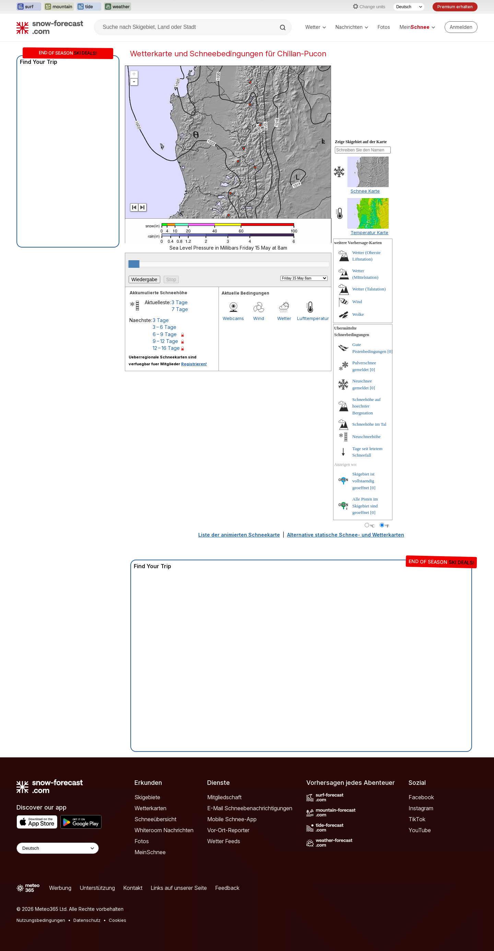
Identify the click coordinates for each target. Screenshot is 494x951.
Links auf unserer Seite (179, 887)
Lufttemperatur (309, 318)
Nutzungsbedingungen (40, 920)
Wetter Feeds (223, 841)
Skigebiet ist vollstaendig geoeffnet (363, 480)
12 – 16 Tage (166, 348)
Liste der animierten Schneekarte (239, 535)
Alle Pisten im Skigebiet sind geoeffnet (365, 505)
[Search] (283, 27)
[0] (389, 351)
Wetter (315, 27)
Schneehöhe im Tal (369, 424)
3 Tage (180, 302)
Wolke (358, 314)
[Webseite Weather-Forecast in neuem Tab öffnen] (117, 6)
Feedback (227, 887)
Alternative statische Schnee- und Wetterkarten (345, 535)
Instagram (421, 808)
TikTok (417, 819)
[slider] (133, 264)
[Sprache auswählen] (408, 7)
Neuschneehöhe (366, 436)
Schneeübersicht (155, 819)
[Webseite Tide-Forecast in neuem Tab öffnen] (89, 6)
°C (372, 526)
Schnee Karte (365, 191)
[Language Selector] (57, 848)
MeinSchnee (150, 852)
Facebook (421, 797)
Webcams (233, 318)
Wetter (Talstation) (369, 288)
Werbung (60, 887)
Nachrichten (352, 27)
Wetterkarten (150, 808)
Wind (258, 318)
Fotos (384, 27)
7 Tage (180, 309)
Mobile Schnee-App (232, 819)
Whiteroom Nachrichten (163, 830)
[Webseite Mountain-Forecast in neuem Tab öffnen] (59, 6)
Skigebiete (147, 797)
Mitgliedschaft (224, 797)
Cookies (117, 920)
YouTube (420, 830)
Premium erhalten (455, 6)
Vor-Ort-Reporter (228, 830)
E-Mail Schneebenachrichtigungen (249, 808)
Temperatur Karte (369, 232)
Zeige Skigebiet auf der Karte (361, 141)
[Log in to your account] (461, 27)
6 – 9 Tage (165, 334)
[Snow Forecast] (49, 27)
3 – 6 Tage (164, 327)
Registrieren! (194, 364)
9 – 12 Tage (165, 341)
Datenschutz (87, 920)
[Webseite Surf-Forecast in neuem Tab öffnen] (28, 6)
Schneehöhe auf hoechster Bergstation (366, 406)
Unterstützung (97, 887)
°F (387, 526)
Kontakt (132, 887)
